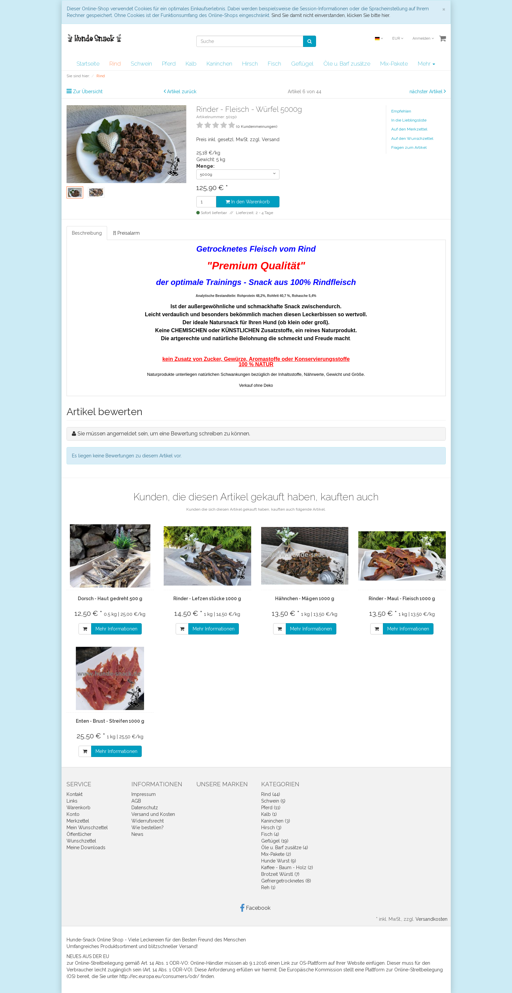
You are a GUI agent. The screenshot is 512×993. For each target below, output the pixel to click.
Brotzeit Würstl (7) (280, 874)
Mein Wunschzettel (87, 827)
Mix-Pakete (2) (276, 854)
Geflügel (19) (274, 841)
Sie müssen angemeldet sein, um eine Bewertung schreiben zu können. (164, 433)
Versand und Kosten (153, 814)
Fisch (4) (270, 834)
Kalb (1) (269, 814)
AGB (136, 801)
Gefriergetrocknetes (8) (286, 880)
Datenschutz (144, 807)
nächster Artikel (427, 91)
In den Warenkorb (248, 201)
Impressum (143, 794)
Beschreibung (87, 233)
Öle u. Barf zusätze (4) (284, 847)
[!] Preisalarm (126, 233)
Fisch (274, 63)
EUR (397, 38)
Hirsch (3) (271, 827)
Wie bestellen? (147, 827)
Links (72, 801)
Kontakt (75, 794)
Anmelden (423, 38)
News (137, 834)
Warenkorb (78, 807)
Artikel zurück (181, 91)
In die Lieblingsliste (409, 120)
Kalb (191, 63)
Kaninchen (219, 63)
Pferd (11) (270, 807)
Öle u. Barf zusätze (346, 63)
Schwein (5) (273, 801)
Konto (73, 814)
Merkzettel (78, 821)
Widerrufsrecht (147, 821)
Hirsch (250, 63)
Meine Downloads (86, 847)
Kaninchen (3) (275, 821)
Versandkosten (431, 919)
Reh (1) (268, 887)
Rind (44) (270, 794)
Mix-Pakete (394, 63)
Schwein (141, 63)
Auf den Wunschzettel (412, 138)
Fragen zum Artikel (409, 147)
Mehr (426, 63)
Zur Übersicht (87, 91)
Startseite (88, 63)
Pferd (169, 63)
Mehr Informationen (116, 628)
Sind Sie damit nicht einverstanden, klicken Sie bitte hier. (330, 15)
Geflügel (302, 63)
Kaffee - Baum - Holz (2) (287, 867)
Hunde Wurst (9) (278, 861)
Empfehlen (401, 111)
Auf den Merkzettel (409, 129)
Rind (115, 63)
